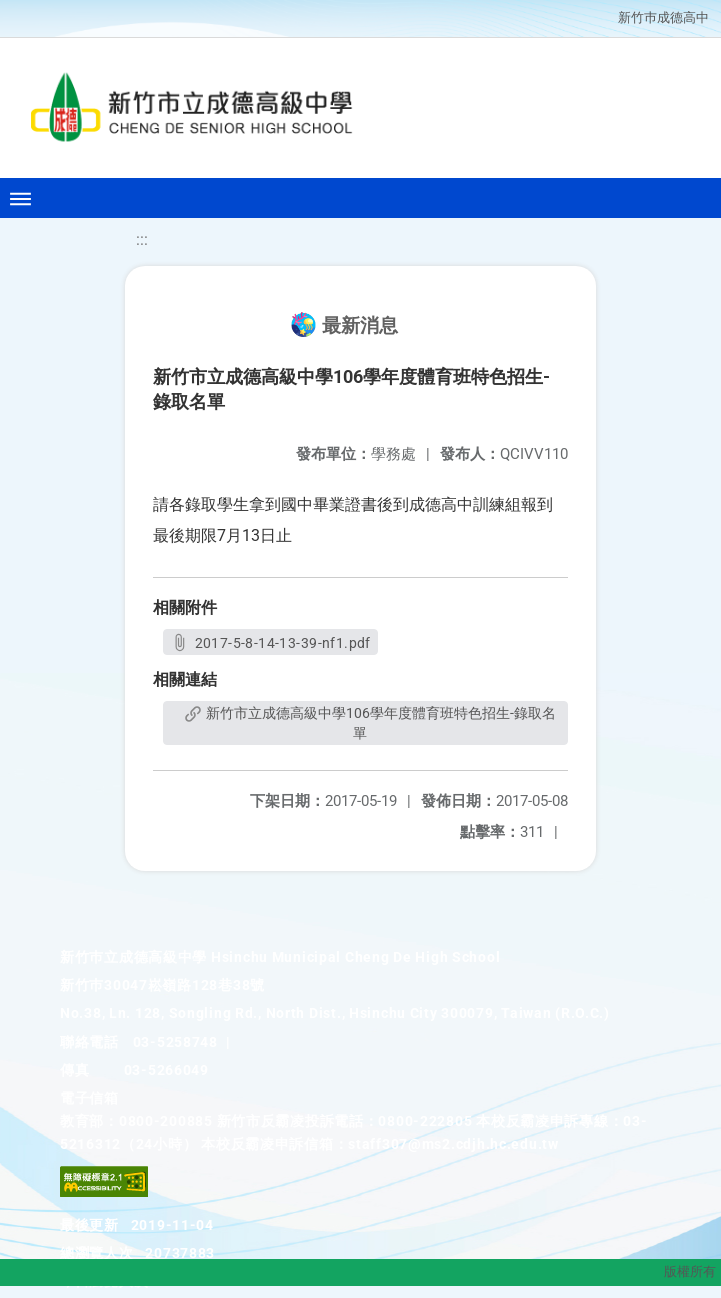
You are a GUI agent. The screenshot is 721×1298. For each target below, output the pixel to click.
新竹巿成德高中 (663, 17)
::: (142, 239)
